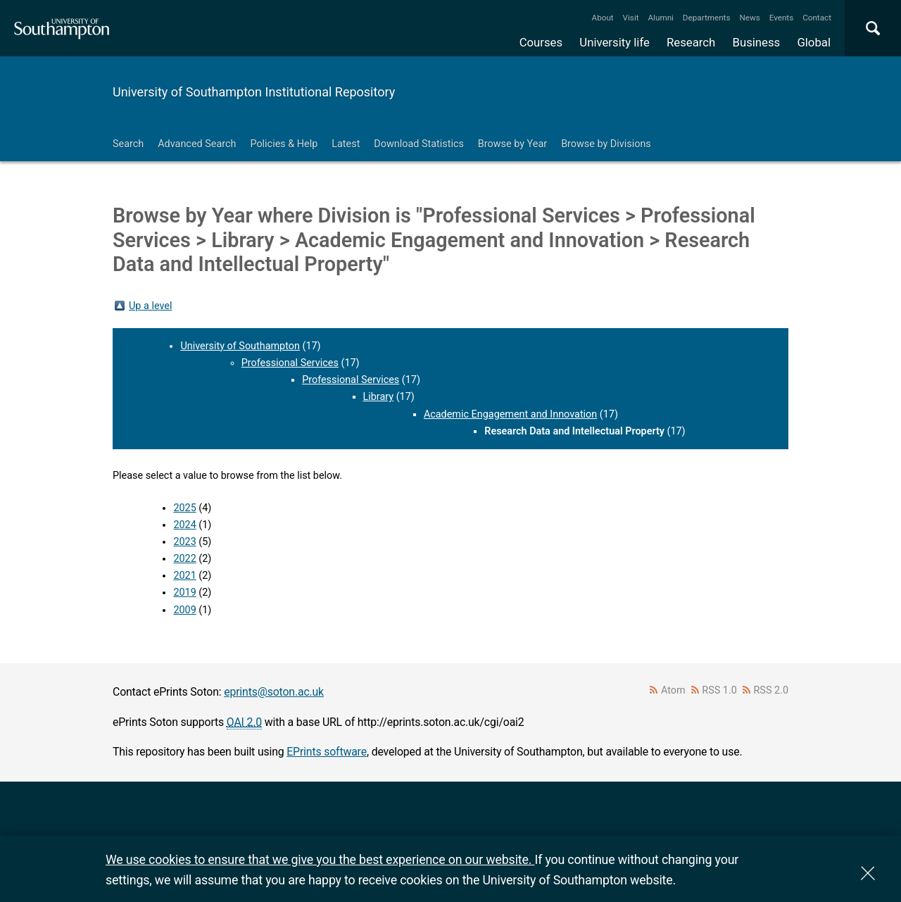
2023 (184, 542)
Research (691, 42)
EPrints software (326, 751)
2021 (184, 576)
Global (814, 42)
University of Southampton (240, 346)
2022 (184, 559)
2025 (184, 508)
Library (378, 397)
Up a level (150, 306)
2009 (184, 610)
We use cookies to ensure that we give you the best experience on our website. (320, 859)
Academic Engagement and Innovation (510, 414)
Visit (631, 18)
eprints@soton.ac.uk (274, 692)
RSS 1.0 (719, 690)
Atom (673, 690)
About (603, 18)
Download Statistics (419, 144)
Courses (540, 42)
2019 (184, 593)
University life (614, 42)
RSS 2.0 (771, 690)
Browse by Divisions (606, 144)
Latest (346, 144)
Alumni (660, 18)
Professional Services (290, 363)
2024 (184, 525)
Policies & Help (283, 144)
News (749, 18)
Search (128, 144)
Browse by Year (512, 144)
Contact (816, 18)
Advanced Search (197, 144)
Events (781, 18)
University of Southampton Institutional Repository (254, 91)
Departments (707, 18)
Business (757, 42)
